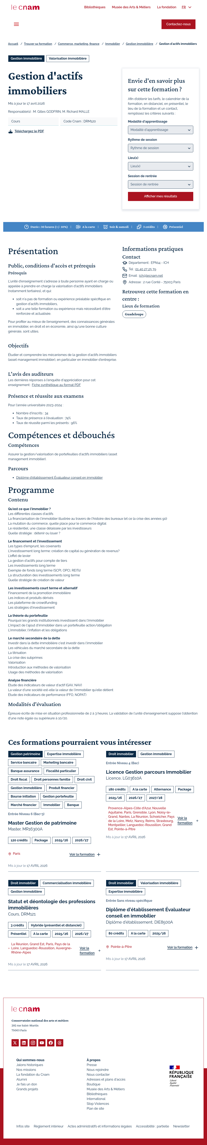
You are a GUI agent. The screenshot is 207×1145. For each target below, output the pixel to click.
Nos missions (26, 1069)
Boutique (93, 1084)
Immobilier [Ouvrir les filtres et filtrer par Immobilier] (51, 805)
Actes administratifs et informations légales (100, 1126)
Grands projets (27, 1089)
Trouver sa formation (38, 43)
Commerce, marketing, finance (78, 43)
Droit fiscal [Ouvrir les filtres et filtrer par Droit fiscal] (19, 779)
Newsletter (181, 1126)
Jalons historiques (29, 1065)
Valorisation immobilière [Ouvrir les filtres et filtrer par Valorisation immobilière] (68, 58)
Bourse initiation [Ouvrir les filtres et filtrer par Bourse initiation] (23, 796)
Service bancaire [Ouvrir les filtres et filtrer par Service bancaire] (24, 762)
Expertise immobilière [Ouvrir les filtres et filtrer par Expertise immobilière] (64, 754)
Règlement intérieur (48, 1126)
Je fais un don (26, 1084)
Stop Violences (98, 1103)
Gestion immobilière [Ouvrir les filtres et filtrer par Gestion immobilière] (26, 58)
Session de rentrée (142, 176)
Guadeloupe (134, 314)
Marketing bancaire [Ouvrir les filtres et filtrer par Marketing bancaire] (58, 762)
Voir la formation (82, 854)
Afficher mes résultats (160, 196)
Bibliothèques (97, 1094)
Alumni (21, 1079)
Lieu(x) (133, 158)
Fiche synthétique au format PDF (56, 385)
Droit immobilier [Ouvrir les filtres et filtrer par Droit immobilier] (121, 754)
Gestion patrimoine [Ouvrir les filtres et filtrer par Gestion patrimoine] (25, 754)
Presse (92, 1065)
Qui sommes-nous (30, 1060)
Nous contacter (98, 1074)
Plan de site (95, 1108)
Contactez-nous (178, 24)
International (96, 1099)
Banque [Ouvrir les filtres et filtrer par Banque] (73, 805)
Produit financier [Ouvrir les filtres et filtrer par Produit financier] (62, 788)
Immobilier (112, 43)
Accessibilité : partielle (152, 1126)
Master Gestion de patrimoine (42, 823)
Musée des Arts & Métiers (106, 1089)
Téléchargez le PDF (29, 131)
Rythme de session (142, 140)
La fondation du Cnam (33, 1074)
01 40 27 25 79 (145, 269)
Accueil (13, 43)
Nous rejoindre (98, 1069)
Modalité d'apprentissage (147, 121)
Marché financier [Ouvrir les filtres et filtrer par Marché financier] (24, 805)
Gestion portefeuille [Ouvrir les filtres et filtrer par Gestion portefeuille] (58, 796)
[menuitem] (95, 7)
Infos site (23, 1126)
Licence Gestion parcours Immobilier (148, 772)
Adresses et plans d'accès (106, 1079)
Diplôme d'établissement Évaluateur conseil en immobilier (59, 478)
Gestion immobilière (139, 43)
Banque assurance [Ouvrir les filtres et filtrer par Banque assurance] (25, 771)
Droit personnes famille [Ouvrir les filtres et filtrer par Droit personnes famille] (52, 779)
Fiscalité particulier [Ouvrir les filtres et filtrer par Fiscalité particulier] (61, 771)
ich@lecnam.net (151, 276)
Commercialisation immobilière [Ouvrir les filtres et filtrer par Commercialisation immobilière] (67, 883)
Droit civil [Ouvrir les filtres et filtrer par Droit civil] (84, 779)
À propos (93, 1060)
